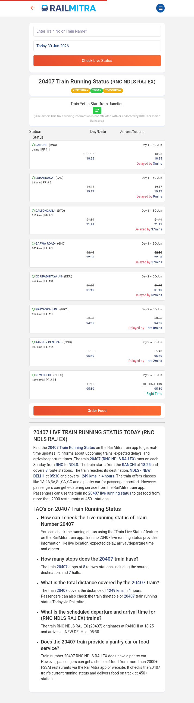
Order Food (97, 410)
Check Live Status (97, 60)
